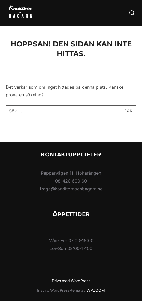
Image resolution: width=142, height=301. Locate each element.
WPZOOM (96, 290)
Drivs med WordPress (71, 280)
